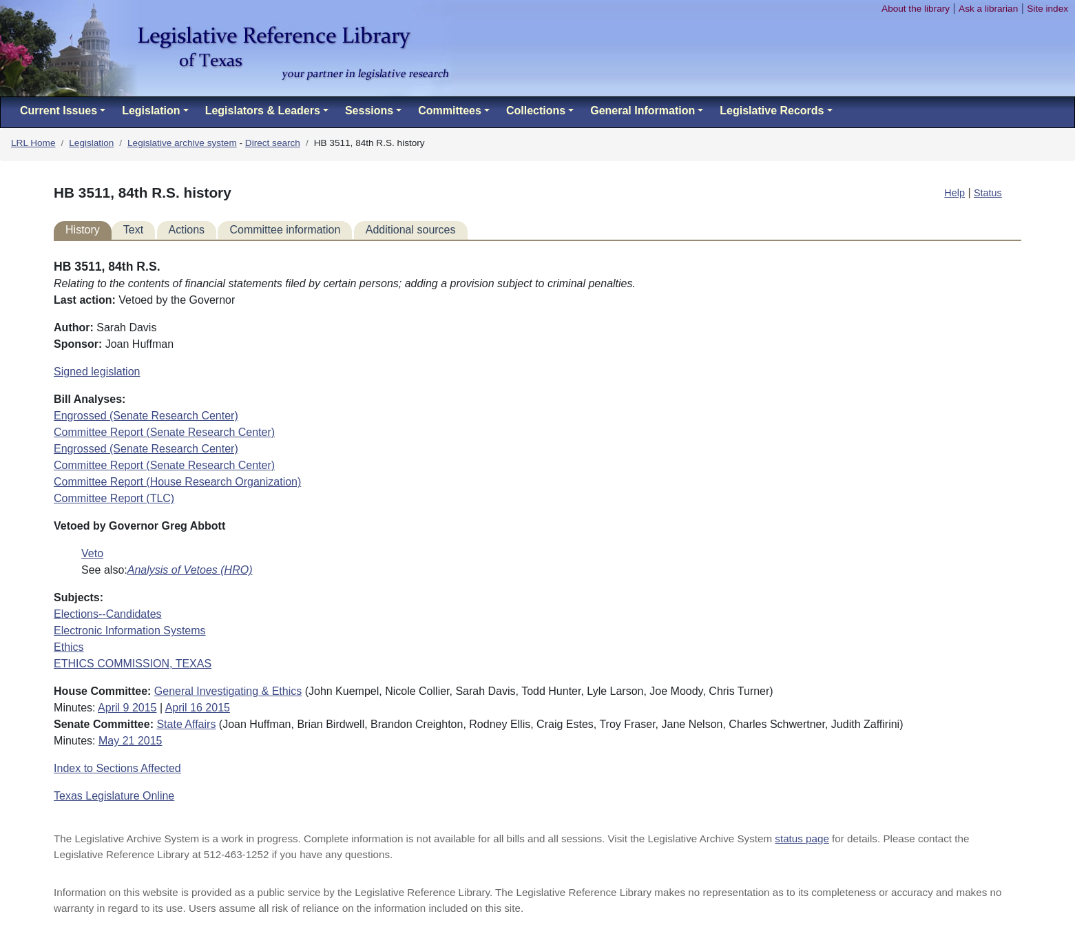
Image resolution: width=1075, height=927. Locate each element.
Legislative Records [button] (772, 110)
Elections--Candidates (108, 614)
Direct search (272, 143)
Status (988, 192)
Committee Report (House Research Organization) (177, 482)
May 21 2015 (130, 741)
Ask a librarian (988, 8)
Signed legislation (97, 371)
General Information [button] (642, 110)
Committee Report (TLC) (114, 498)
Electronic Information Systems (130, 630)
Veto (92, 553)
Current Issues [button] (58, 110)
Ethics (69, 647)
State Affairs (186, 724)
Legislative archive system (182, 143)
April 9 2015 (127, 708)
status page (802, 838)
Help (954, 192)
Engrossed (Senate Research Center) (146, 415)
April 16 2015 (197, 708)
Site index (1047, 8)
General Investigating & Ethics (228, 691)
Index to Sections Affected (117, 768)
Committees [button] (449, 110)
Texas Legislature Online (114, 796)
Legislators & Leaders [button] (262, 110)
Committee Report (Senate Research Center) (164, 432)
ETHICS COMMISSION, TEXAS (132, 663)
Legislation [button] (151, 110)
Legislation (91, 143)
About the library (915, 8)
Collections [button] (535, 110)
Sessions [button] (369, 110)
